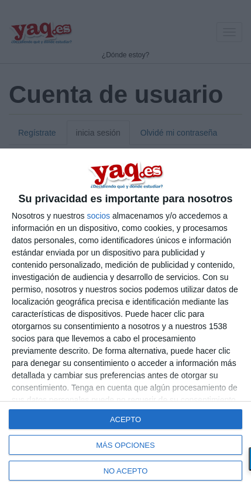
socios (98, 216)
